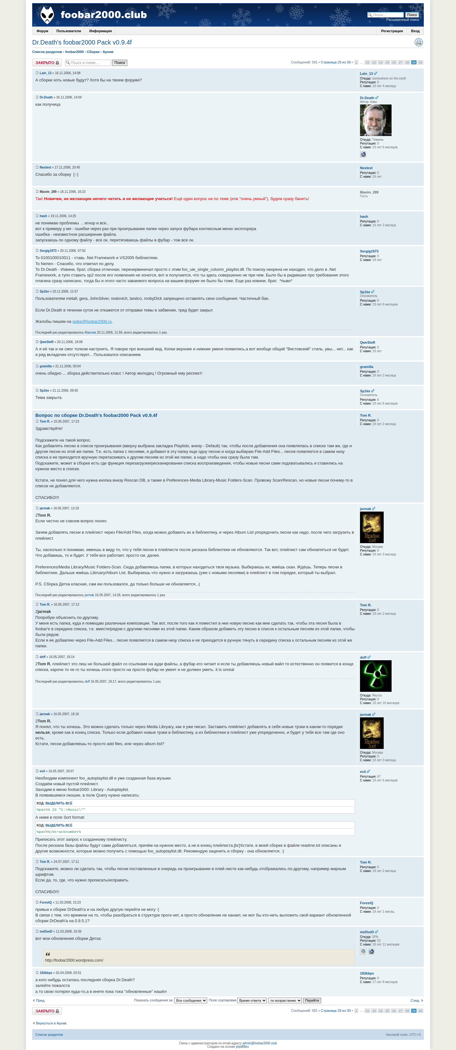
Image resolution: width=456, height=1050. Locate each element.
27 (400, 62)
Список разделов (47, 52)
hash (43, 216)
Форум (42, 31)
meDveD (46, 931)
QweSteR (47, 342)
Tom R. (45, 421)
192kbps (46, 973)
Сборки (93, 52)
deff (42, 657)
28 (407, 62)
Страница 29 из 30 (336, 62)
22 (367, 62)
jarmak (45, 508)
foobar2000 (74, 52)
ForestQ (46, 902)
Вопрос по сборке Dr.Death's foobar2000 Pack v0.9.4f (96, 415)
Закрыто (47, 63)
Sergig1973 (48, 250)
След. (415, 1000)
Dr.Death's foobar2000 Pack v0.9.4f (82, 42)
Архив (108, 52)
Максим (90, 332)
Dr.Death (46, 97)
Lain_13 (45, 73)
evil (42, 771)
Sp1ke (44, 291)
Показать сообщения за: (170, 1000)
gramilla (46, 366)
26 (394, 62)
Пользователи (69, 31)
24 (380, 62)
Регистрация (392, 31)
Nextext (45, 167)
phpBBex (242, 1046)
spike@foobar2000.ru (92, 321)
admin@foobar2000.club (260, 1043)
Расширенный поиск (402, 19)
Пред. (40, 1000)
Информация (100, 31)
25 (387, 62)
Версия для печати (419, 42)
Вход (415, 31)
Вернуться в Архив (51, 1023)
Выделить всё (58, 803)
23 (374, 62)
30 (420, 62)
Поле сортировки (238, 1000)
